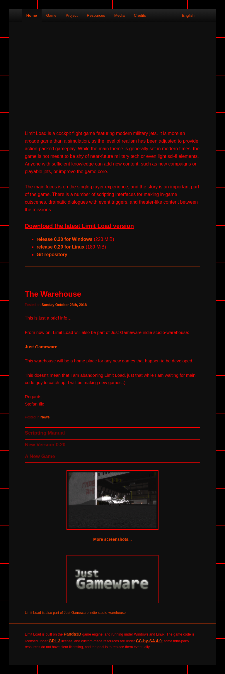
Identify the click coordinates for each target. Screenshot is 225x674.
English (188, 15)
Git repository (52, 254)
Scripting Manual (45, 433)
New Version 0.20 (45, 444)
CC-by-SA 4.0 (149, 640)
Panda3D (72, 634)
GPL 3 (54, 640)
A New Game (40, 456)
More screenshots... (112, 539)
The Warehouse (53, 294)
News (45, 417)
